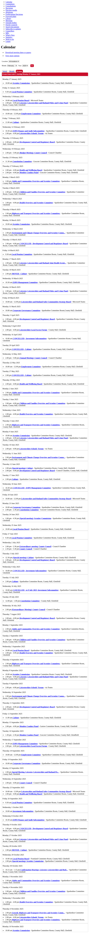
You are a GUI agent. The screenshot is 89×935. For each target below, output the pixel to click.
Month (11, 71)
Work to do (10, 39)
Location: (5, 61)
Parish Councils (11, 25)
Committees (10, 4)
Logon (8, 41)
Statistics (9, 37)
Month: (4, 66)
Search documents (12, 27)
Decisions (9, 8)
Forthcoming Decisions (14, 14)
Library (8, 19)
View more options (12, 56)
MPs (7, 33)
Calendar (9, 2)
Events (19, 71)
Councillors (10, 31)
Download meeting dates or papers (18, 52)
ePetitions (9, 12)
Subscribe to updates (13, 29)
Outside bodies (11, 23)
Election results (11, 10)
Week (5, 71)
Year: (20, 66)
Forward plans (11, 16)
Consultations (11, 6)
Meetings (9, 21)
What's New (10, 35)
